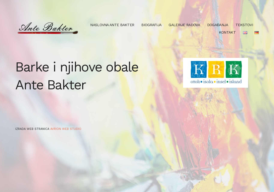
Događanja (217, 25)
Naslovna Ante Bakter (112, 25)
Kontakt (227, 32)
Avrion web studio (65, 129)
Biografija (151, 25)
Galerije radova (184, 25)
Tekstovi (244, 25)
